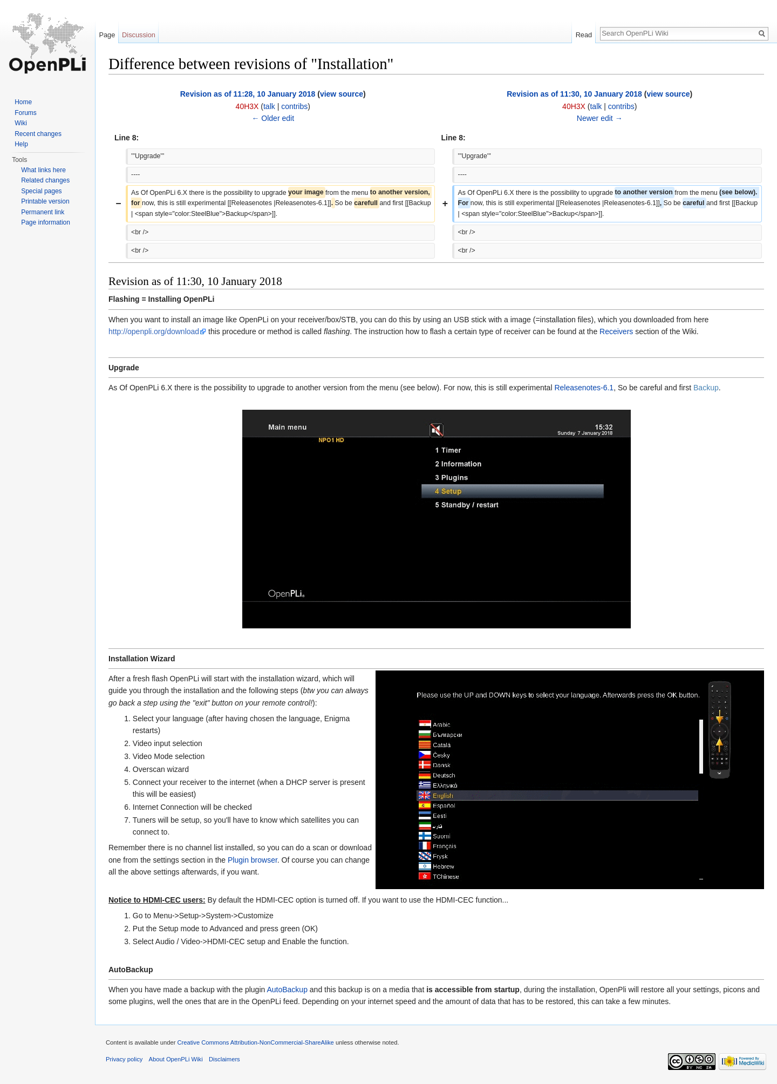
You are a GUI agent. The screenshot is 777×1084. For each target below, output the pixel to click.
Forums (26, 113)
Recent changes (38, 134)
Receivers (616, 331)
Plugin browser (252, 860)
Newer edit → (600, 118)
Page (107, 35)
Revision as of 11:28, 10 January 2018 (248, 94)
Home (23, 102)
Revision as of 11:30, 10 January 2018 (574, 94)
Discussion (138, 35)
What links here (43, 170)
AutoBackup (287, 989)
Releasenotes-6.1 (584, 387)
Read (584, 35)
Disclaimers (224, 1059)
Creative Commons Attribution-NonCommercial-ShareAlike (255, 1042)
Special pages (41, 191)
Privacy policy (124, 1059)
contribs (294, 106)
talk (269, 106)
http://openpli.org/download (153, 331)
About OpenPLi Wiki (176, 1059)
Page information (45, 222)
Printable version (45, 201)
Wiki (21, 123)
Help (21, 144)
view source (341, 94)
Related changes (45, 180)
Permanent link (42, 212)
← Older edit (272, 118)
